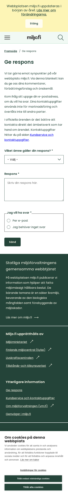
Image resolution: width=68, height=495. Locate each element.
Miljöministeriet (19, 342)
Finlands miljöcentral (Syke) (28, 350)
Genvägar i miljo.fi (18, 414)
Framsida (10, 51)
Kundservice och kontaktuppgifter (30, 398)
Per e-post (17, 221)
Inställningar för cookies (33, 470)
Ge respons (14, 390)
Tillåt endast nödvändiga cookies (33, 478)
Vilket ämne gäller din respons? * (28, 151)
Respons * (11, 174)
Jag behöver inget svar (26, 227)
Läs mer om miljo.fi (22, 317)
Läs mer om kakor (29, 459)
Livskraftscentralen (22, 358)
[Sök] (61, 37)
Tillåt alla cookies (33, 487)
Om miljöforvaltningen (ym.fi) (29, 406)
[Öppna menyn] (7, 37)
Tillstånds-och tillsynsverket (29, 366)
